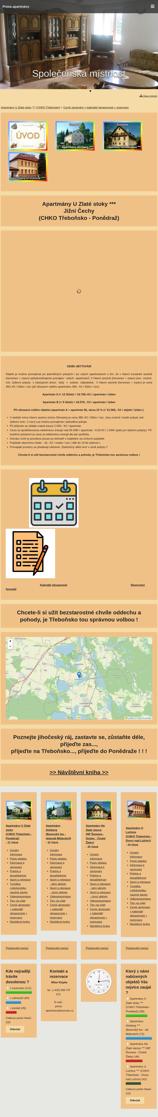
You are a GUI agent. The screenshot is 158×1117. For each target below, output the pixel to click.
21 (146, 91)
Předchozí (10, 44)
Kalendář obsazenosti (53, 585)
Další (147, 44)
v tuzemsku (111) (19, 988)
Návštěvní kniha (20, 921)
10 (114, 91)
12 (120, 91)
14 (126, 91)
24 (155, 91)
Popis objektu (18, 858)
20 (144, 91)
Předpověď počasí (17, 948)
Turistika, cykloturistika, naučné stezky (19, 888)
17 (135, 91)
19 (141, 91)
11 (117, 91)
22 (149, 91)
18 (138, 91)
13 (123, 91)
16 (132, 91)
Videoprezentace (20, 896)
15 (129, 91)
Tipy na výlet (18, 900)
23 (152, 91)
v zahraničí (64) (18, 998)
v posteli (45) (16, 1008)
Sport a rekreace (20, 879)
